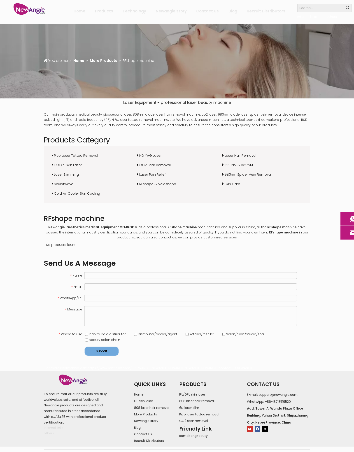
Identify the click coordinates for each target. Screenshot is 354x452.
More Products (145, 414)
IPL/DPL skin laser (192, 394)
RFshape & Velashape (157, 184)
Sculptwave (63, 184)
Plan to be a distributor (105, 334)
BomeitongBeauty (193, 435)
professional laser (179, 102)
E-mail (252, 394)
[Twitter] (265, 429)
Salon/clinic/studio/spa (243, 334)
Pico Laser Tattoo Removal (76, 155)
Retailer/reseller (200, 334)
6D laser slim (189, 407)
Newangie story (146, 421)
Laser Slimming (66, 174)
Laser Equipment (139, 102)
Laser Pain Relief (152, 174)
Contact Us (143, 434)
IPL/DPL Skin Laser (68, 165)
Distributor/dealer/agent (155, 334)
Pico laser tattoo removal (199, 414)
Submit (101, 351)
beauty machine (214, 102)
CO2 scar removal (193, 421)
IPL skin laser (143, 401)
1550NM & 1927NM (239, 165)
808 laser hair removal (151, 407)
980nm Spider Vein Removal (248, 174)
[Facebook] (257, 429)
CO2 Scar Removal (155, 165)
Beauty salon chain (102, 340)
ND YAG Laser (150, 155)
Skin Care (232, 184)
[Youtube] (250, 429)
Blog (137, 427)
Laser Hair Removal (240, 155)
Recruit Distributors (149, 440)
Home (139, 394)
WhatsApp (255, 401)
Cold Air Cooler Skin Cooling (77, 193)
